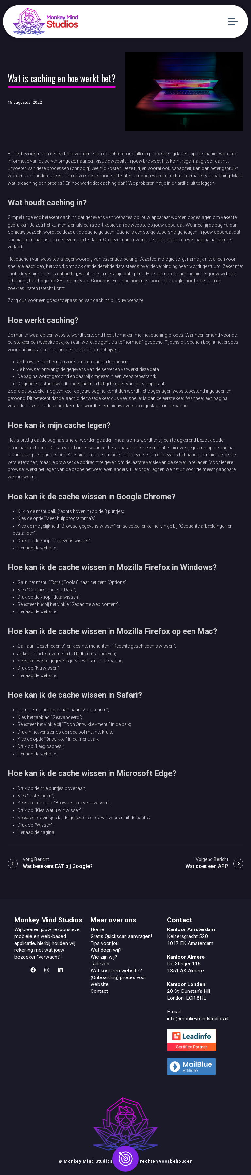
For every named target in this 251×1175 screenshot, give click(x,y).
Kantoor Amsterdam (191, 929)
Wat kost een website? (116, 971)
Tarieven (100, 964)
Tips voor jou (105, 943)
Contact (99, 991)
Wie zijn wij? (104, 957)
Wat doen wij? (106, 950)
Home (97, 929)
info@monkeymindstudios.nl (197, 1019)
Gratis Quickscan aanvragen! (121, 936)
